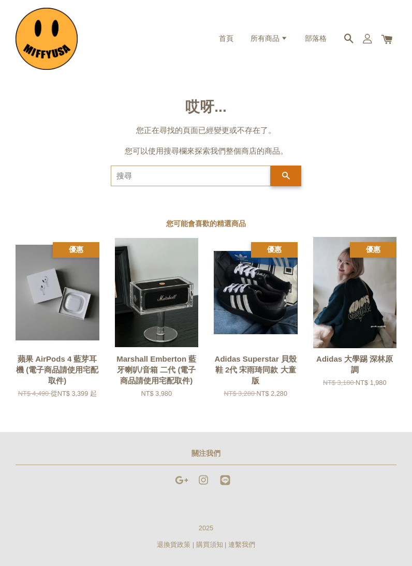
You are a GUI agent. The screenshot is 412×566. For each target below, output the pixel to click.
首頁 (226, 38)
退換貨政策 (173, 544)
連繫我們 (241, 544)
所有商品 (269, 38)
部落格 (316, 38)
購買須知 (209, 544)
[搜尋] (191, 176)
